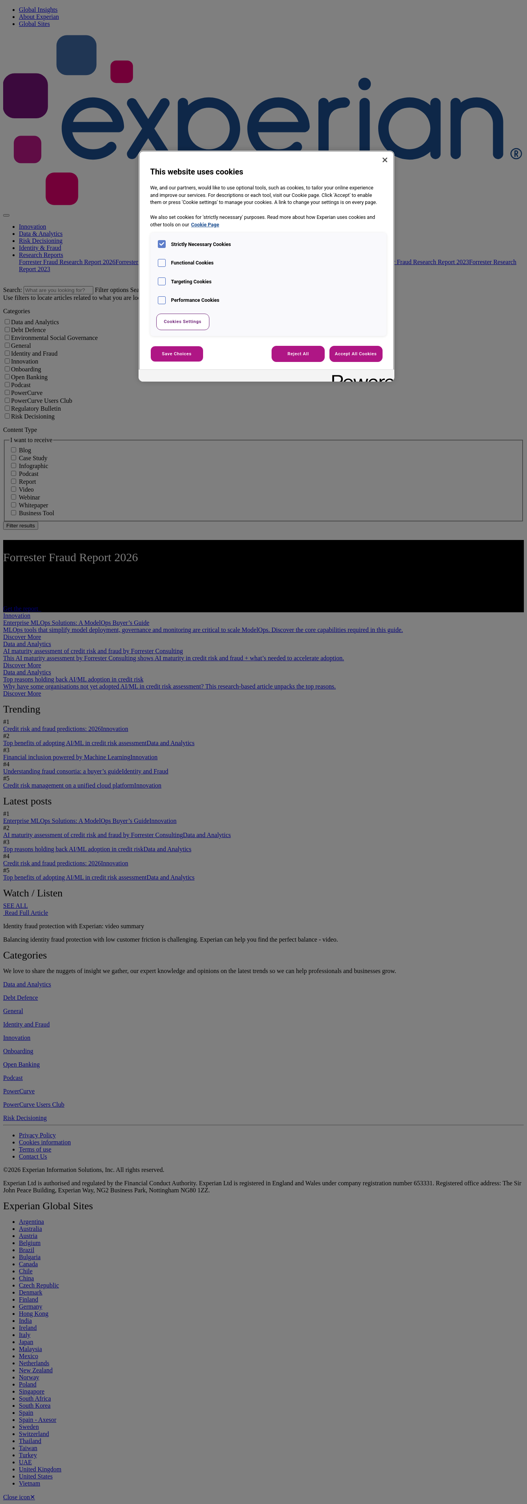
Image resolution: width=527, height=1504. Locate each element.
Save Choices (176, 353)
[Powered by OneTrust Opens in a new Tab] (360, 377)
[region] (266, 266)
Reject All (298, 353)
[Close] (385, 160)
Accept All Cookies (356, 353)
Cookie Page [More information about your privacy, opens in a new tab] (205, 225)
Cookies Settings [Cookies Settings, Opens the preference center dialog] (183, 321)
